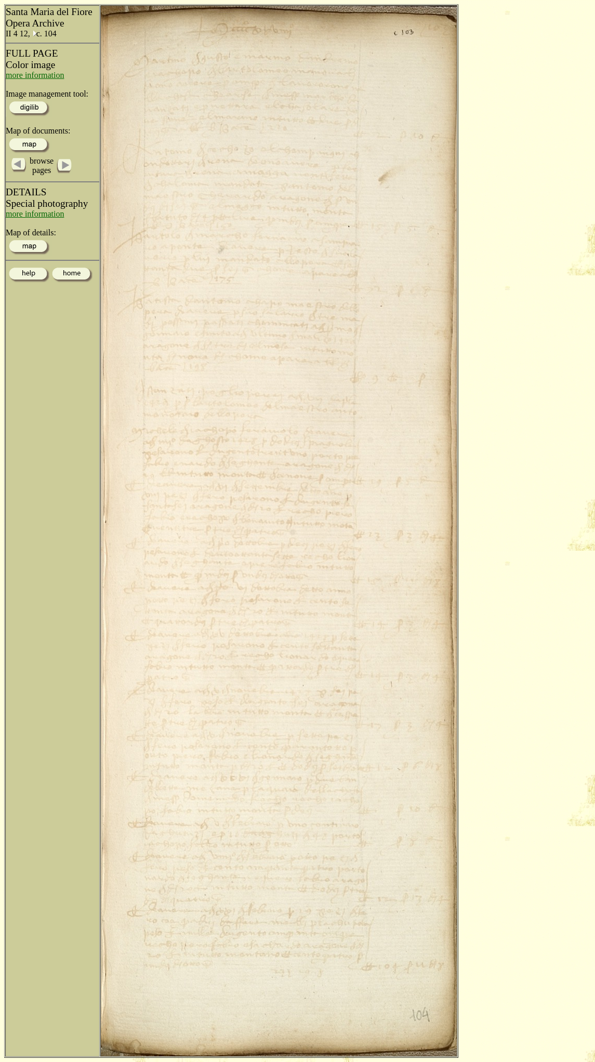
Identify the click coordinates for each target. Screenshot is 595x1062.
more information (35, 75)
